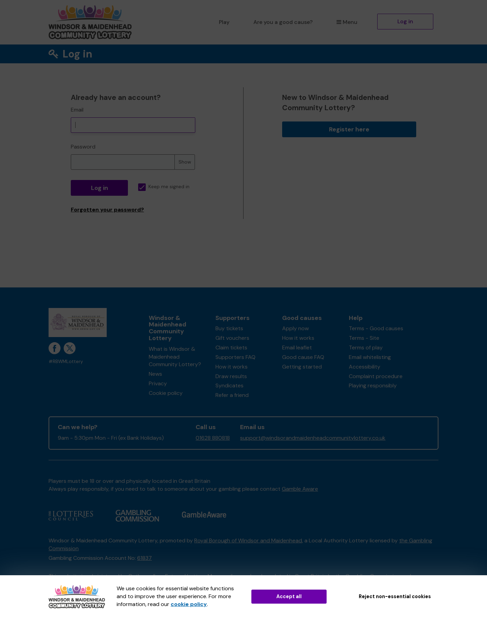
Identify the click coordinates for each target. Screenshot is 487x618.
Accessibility (364, 366)
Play (224, 22)
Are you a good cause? (283, 22)
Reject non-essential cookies (395, 596)
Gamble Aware (300, 488)
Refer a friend (232, 395)
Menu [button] (347, 22)
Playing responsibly (373, 385)
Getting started (302, 366)
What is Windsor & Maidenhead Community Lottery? (175, 356)
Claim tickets (231, 347)
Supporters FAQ (235, 357)
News (155, 373)
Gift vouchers (232, 338)
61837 (144, 558)
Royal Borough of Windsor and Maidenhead (248, 540)
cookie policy (189, 604)
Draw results (231, 376)
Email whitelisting (370, 357)
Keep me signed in (163, 186)
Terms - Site (364, 338)
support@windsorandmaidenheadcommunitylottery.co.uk (312, 437)
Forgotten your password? (107, 209)
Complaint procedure (376, 376)
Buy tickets (229, 328)
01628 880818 (213, 437)
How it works (231, 366)
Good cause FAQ (303, 357)
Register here (349, 129)
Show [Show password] (185, 162)
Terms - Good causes (376, 328)
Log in (405, 21)
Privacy (158, 383)
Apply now (295, 328)
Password (83, 146)
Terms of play (366, 347)
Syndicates (229, 385)
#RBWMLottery (66, 361)
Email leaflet (297, 347)
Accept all (289, 596)
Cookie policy (166, 393)
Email (77, 109)
